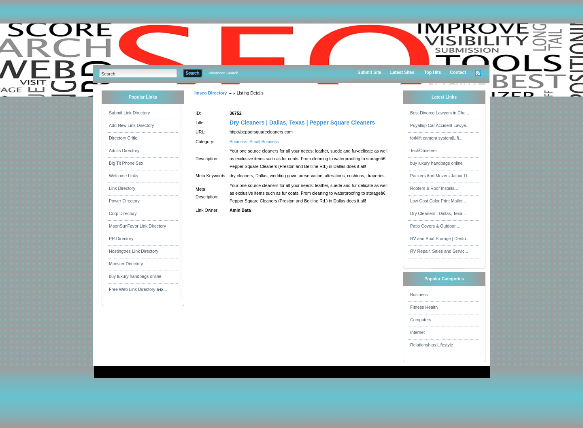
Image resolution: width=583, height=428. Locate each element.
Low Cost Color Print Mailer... (438, 200)
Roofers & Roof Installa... (434, 188)
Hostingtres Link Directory (133, 251)
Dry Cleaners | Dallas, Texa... (438, 213)
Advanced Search (223, 73)
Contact (458, 72)
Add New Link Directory (131, 125)
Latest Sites (402, 72)
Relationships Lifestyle (431, 344)
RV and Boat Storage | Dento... (440, 238)
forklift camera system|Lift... (436, 137)
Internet (417, 332)
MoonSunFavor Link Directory (137, 226)
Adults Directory (124, 150)
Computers (420, 319)
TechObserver (423, 150)
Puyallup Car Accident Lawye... (440, 125)
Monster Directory (126, 263)
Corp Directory (123, 213)
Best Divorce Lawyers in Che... (439, 112)
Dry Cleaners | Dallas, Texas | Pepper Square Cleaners (302, 122)
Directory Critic (123, 137)
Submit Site (369, 72)
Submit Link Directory (129, 112)
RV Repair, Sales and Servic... (439, 251)
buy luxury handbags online (135, 276)
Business (419, 294)
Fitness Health (424, 307)
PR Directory (121, 238)
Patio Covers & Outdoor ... (435, 226)
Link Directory (122, 188)
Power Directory (124, 200)
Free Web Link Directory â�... (138, 289)
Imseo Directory (210, 92)
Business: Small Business (254, 141)
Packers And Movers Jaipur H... (440, 175)
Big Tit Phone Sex (126, 163)
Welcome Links (123, 175)
